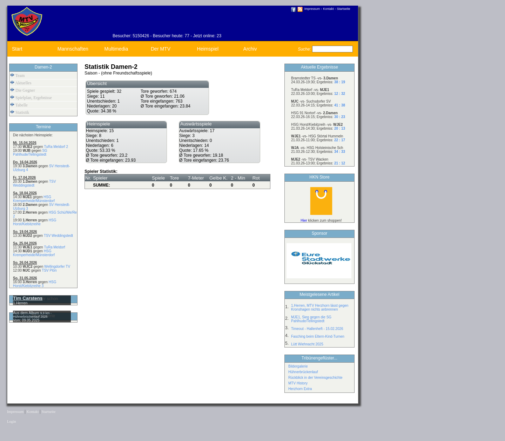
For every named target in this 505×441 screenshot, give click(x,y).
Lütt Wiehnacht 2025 (307, 344)
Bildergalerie (298, 366)
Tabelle (19, 105)
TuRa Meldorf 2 (56, 147)
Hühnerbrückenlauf (303, 372)
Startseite (343, 9)
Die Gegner (22, 90)
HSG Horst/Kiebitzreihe (34, 222)
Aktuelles (20, 82)
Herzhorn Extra (300, 389)
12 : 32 (339, 94)
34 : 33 (339, 152)
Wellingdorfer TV (57, 266)
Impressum (312, 9)
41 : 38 (339, 105)
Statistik (19, 112)
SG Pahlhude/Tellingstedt (30, 152)
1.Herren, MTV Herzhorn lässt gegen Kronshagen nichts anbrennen (319, 307)
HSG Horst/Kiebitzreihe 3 (34, 284)
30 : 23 (339, 117)
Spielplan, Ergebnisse (31, 97)
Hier (304, 220)
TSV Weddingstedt (58, 236)
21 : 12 (339, 163)
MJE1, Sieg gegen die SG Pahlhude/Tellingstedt (311, 319)
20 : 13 (339, 128)
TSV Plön (49, 270)
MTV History (298, 383)
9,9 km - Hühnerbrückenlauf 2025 (32, 314)
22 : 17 (339, 140)
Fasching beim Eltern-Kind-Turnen (317, 336)
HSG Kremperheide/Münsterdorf (34, 199)
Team (17, 75)
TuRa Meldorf (54, 247)
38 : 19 (339, 82)
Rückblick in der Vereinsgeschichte (315, 378)
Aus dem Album (26, 313)
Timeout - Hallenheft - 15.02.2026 (317, 329)
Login (11, 421)
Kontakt (328, 9)
